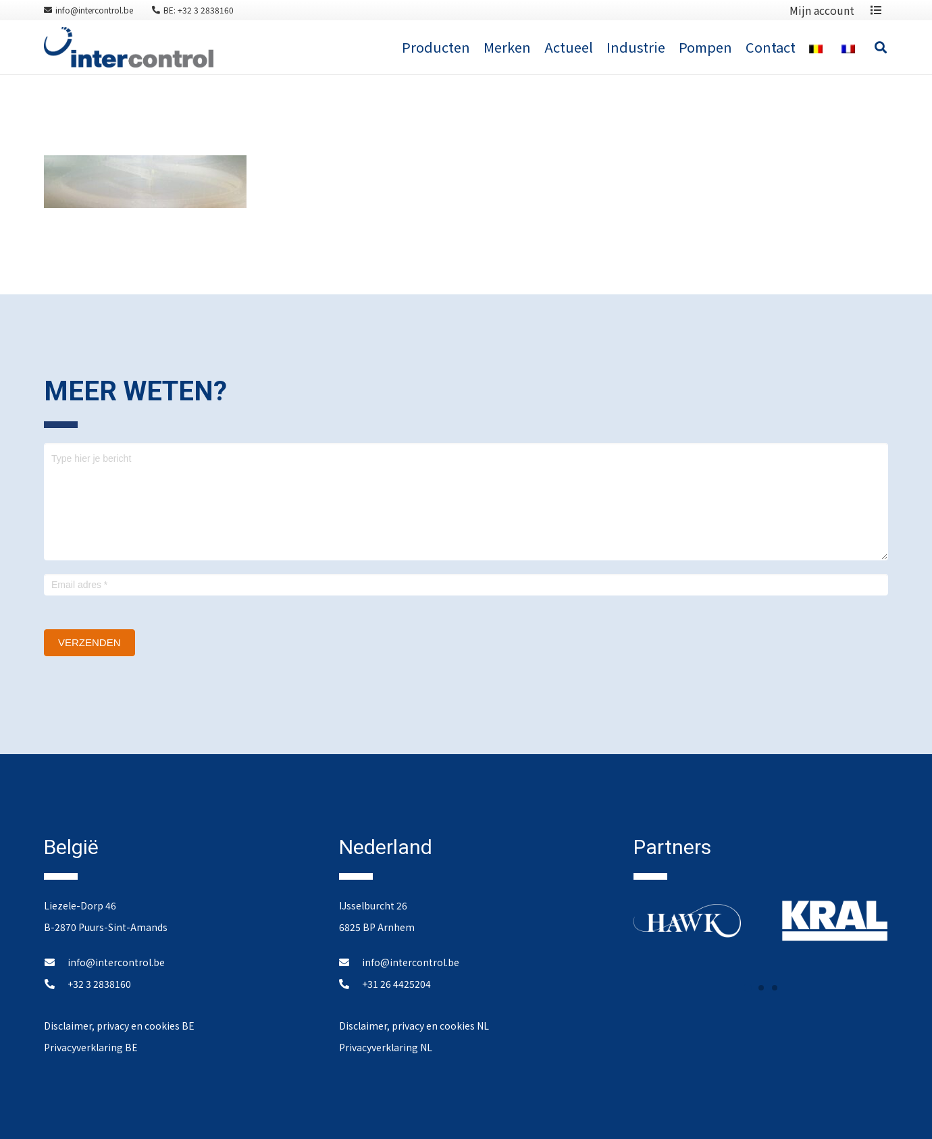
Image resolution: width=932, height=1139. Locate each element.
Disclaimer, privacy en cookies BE (119, 1025)
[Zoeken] (880, 47)
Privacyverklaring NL (385, 1047)
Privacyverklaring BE (91, 1047)
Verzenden (89, 642)
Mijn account (821, 10)
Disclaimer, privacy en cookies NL (414, 1025)
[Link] (128, 47)
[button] (747, 988)
